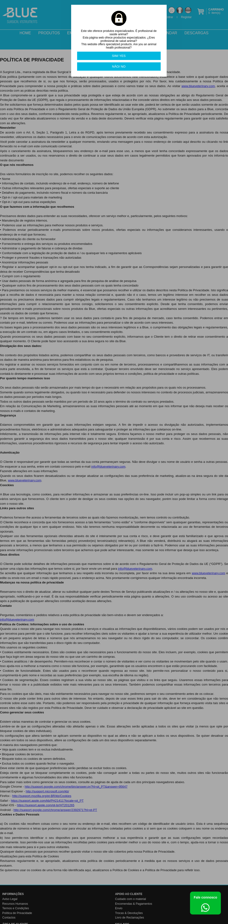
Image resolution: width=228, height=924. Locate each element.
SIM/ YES (119, 56)
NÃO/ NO (118, 66)
